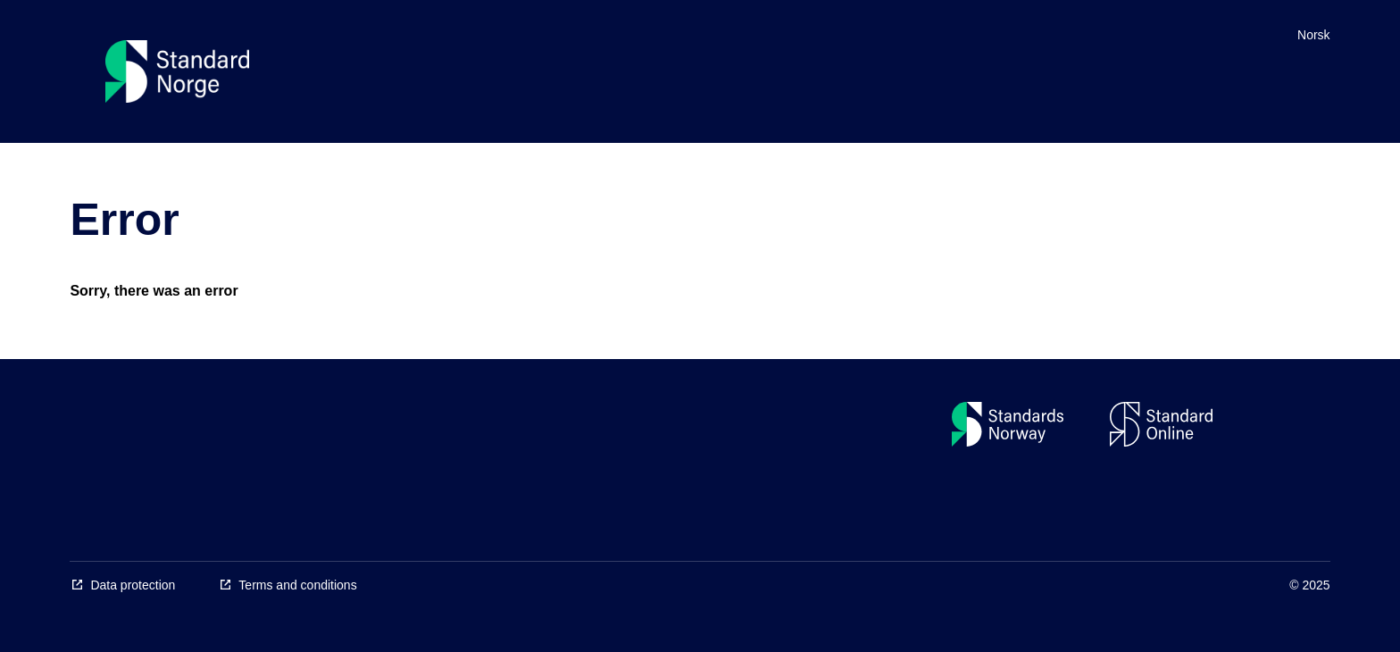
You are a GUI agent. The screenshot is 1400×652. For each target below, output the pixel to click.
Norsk (1313, 35)
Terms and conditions (297, 585)
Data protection (132, 585)
